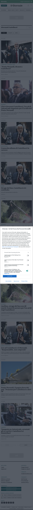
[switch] (27, 255)
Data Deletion (9, 281)
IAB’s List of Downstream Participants (10, 246)
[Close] (30, 229)
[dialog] (16, 255)
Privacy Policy (24, 281)
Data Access (16, 281)
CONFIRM (9, 276)
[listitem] (16, 252)
